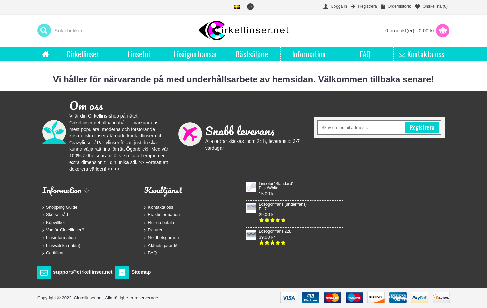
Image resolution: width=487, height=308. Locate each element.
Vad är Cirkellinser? (63, 230)
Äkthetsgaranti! (160, 245)
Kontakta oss (158, 207)
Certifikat (52, 253)
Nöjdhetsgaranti (161, 238)
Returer (153, 230)
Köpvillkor (53, 222)
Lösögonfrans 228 (275, 231)
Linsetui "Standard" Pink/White (276, 186)
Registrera (422, 127)
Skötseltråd (55, 215)
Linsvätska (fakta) (61, 245)
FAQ (150, 253)
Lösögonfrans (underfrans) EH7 (283, 206)
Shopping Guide (59, 207)
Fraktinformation (162, 215)
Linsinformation (59, 238)
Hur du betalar (160, 222)
